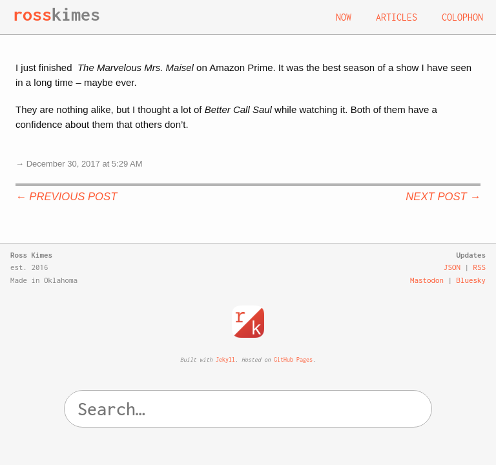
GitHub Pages (293, 359)
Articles (396, 17)
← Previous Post (66, 197)
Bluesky (471, 280)
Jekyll (225, 359)
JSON (452, 267)
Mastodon (427, 280)
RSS (479, 267)
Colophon (462, 17)
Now (343, 17)
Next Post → (443, 197)
